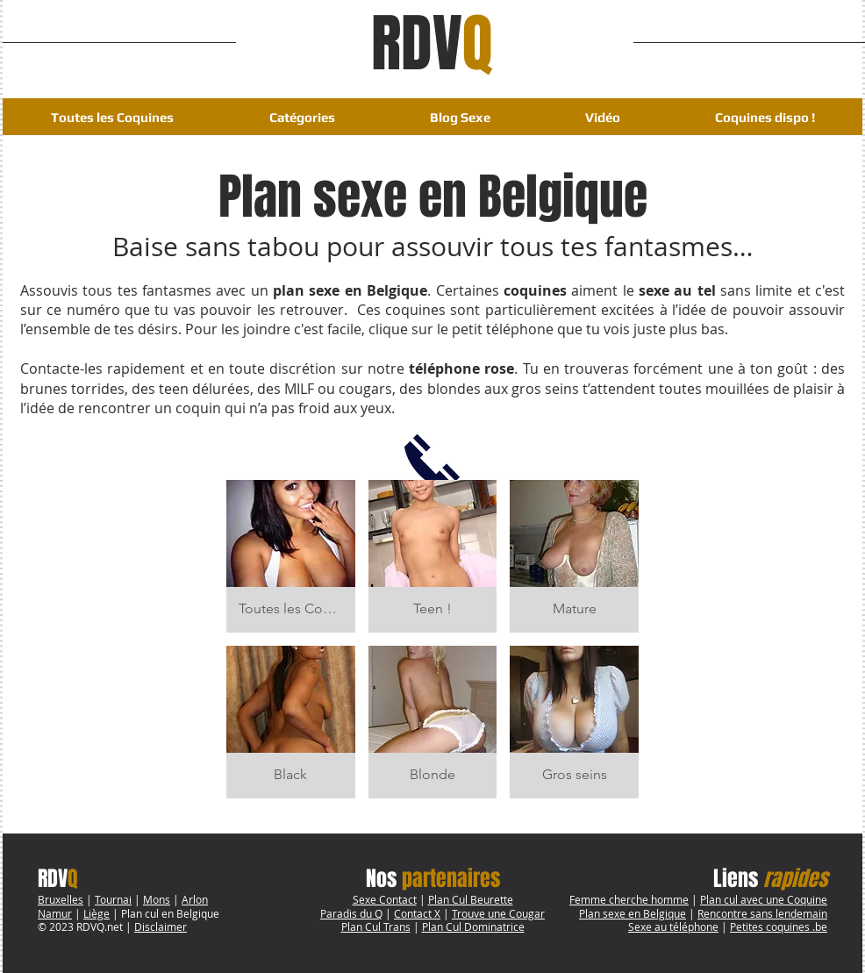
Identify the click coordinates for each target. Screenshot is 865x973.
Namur (55, 913)
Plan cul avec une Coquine (763, 899)
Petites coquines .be (778, 926)
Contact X (417, 913)
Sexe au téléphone (673, 926)
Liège (96, 913)
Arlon (195, 899)
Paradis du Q (351, 913)
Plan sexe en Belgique (632, 913)
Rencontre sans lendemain (762, 913)
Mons (156, 899)
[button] (301, 117)
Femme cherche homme (629, 899)
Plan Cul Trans (376, 926)
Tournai (113, 899)
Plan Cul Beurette (470, 899)
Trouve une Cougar (498, 913)
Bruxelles (60, 899)
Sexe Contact (385, 899)
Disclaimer (160, 926)
